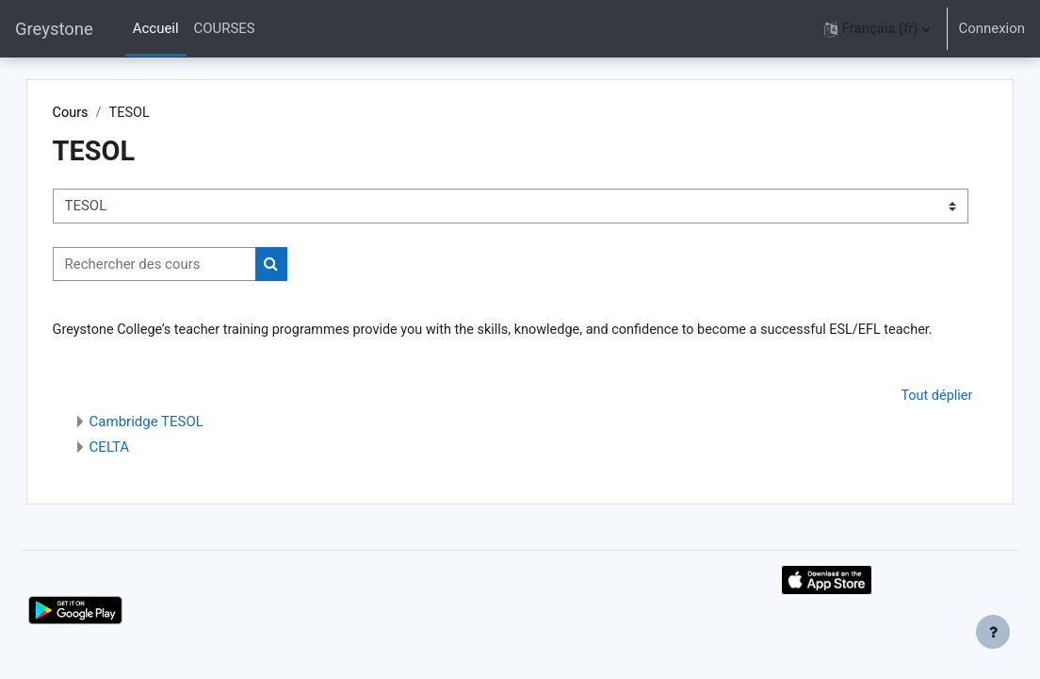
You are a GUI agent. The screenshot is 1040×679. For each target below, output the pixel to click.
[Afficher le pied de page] (993, 632)
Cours (113, 113)
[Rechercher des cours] (197, 264)
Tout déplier (892, 418)
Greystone (54, 29)
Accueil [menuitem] (156, 28)
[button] (877, 29)
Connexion (992, 28)
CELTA (152, 469)
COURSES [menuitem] (224, 28)
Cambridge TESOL (189, 444)
